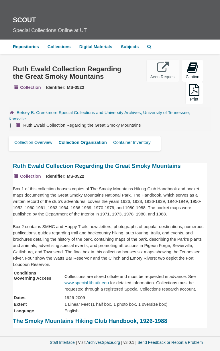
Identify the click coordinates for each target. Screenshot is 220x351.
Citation (192, 70)
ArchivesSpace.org (103, 342)
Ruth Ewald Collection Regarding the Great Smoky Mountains (97, 166)
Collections (59, 46)
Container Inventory (132, 142)
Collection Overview (33, 142)
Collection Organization (83, 142)
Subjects (130, 46)
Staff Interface (62, 342)
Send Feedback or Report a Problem (170, 342)
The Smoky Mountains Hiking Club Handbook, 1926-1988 (90, 321)
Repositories (26, 46)
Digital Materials (95, 46)
